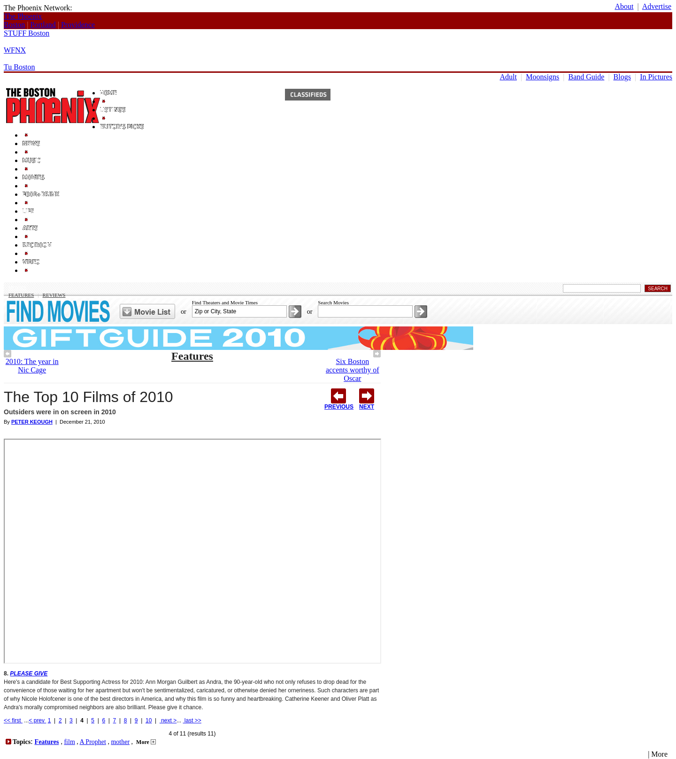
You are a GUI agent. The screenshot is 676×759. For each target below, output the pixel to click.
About (624, 6)
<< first (13, 720)
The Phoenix (23, 16)
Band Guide (586, 77)
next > (168, 720)
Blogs (622, 77)
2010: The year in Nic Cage (32, 365)
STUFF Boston (26, 33)
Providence (78, 25)
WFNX (15, 50)
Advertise (656, 6)
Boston (14, 25)
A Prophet (93, 741)
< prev (37, 720)
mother (120, 741)
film (69, 741)
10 (149, 720)
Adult (508, 77)
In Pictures (656, 77)
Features (21, 295)
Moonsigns (542, 77)
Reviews (54, 295)
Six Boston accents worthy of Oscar (352, 369)
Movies (17, 287)
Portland (43, 25)
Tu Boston (19, 67)
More (146, 742)
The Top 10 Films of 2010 (88, 396)
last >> (192, 720)
